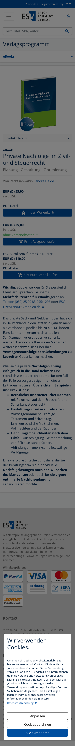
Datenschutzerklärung (20, 703)
